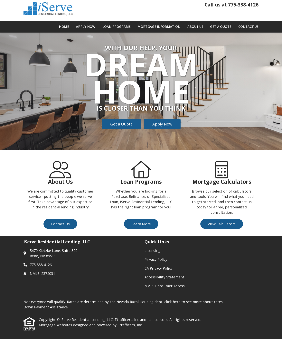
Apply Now (85, 27)
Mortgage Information (158, 27)
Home (64, 27)
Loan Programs (116, 27)
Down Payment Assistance (46, 307)
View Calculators (222, 224)
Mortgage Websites (56, 325)
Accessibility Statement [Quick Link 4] (164, 277)
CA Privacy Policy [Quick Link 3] (159, 268)
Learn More (141, 224)
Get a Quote (220, 27)
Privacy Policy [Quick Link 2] (156, 259)
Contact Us (248, 27)
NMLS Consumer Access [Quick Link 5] (165, 286)
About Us (195, 27)
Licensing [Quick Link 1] (152, 250)
